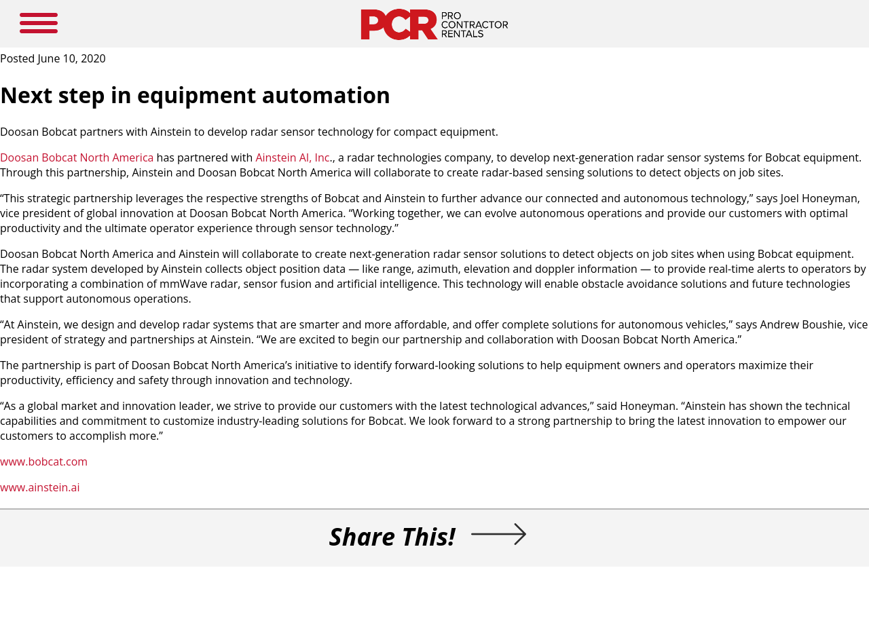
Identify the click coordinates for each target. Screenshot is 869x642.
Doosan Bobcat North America (76, 157)
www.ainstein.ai (39, 487)
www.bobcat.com (44, 461)
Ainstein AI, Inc (292, 157)
